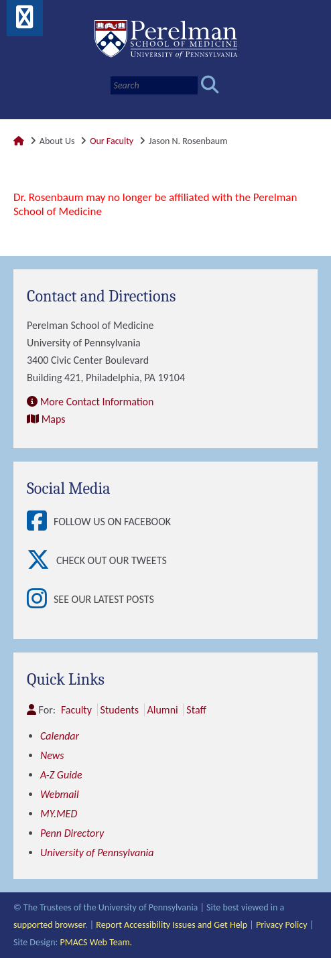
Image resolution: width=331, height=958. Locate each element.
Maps (54, 419)
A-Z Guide (61, 774)
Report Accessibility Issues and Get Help (171, 925)
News (52, 755)
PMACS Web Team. (96, 942)
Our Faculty (111, 141)
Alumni (162, 709)
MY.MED (58, 813)
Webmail (59, 794)
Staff (196, 709)
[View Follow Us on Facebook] (40, 522)
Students (120, 709)
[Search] (154, 85)
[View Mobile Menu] (25, 22)
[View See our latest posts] (40, 599)
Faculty (76, 709)
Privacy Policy (282, 925)
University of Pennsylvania (96, 852)
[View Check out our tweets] (41, 560)
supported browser (49, 925)
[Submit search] (210, 85)
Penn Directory (72, 833)
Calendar (59, 736)
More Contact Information (97, 401)
